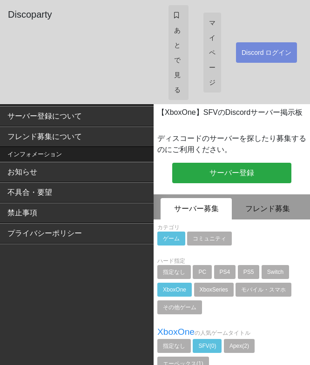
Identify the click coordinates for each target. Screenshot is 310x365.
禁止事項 (22, 213)
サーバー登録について (44, 116)
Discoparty (30, 14)
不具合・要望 (29, 192)
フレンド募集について (44, 136)
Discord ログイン (266, 52)
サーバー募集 (196, 208)
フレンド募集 (267, 208)
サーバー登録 (231, 173)
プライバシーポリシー (44, 233)
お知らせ (22, 172)
